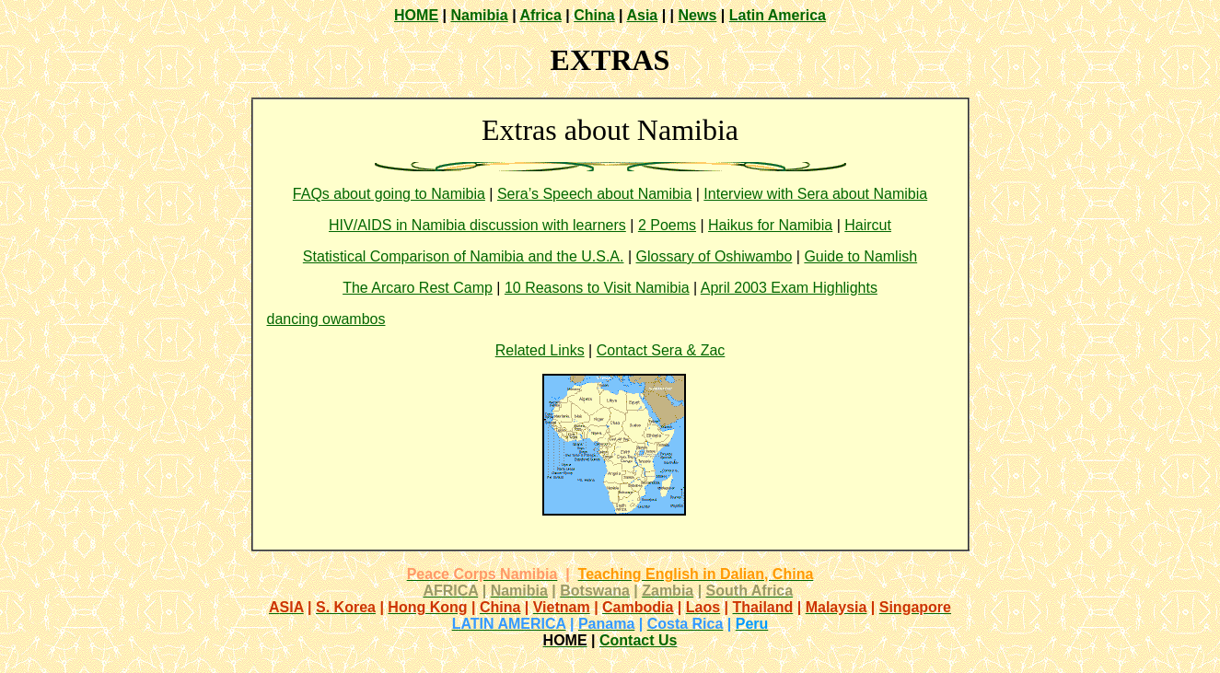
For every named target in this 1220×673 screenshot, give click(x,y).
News (698, 15)
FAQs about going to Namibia (389, 194)
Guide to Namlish (860, 256)
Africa (540, 15)
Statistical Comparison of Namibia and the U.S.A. (463, 256)
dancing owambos (326, 319)
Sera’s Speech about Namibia (594, 194)
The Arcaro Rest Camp (418, 288)
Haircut (867, 225)
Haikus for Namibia (770, 225)
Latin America (777, 15)
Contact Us (638, 640)
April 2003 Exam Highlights (789, 288)
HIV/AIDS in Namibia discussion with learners (477, 225)
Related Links (540, 350)
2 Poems (667, 225)
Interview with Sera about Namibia (815, 194)
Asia (641, 15)
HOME (416, 15)
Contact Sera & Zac (661, 350)
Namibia (478, 15)
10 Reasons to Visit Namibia (597, 288)
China (594, 15)
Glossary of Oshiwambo (714, 256)
